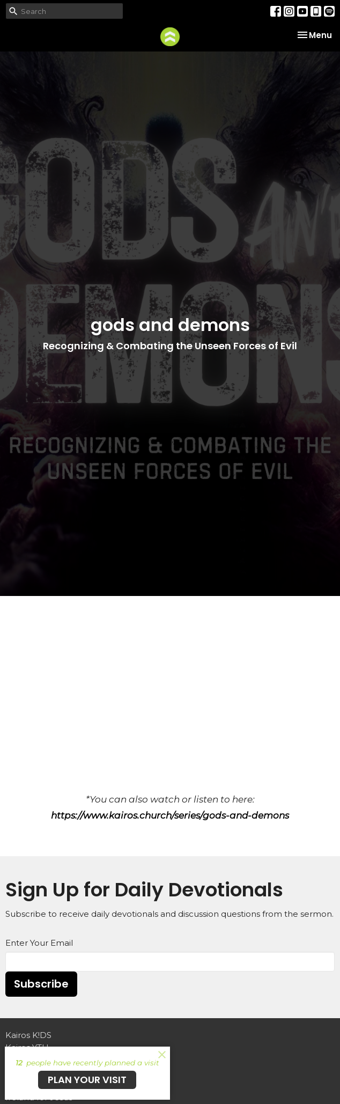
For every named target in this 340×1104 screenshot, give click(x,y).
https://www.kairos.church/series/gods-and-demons (170, 815)
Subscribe (41, 983)
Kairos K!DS (28, 1035)
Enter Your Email (39, 943)
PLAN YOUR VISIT (87, 1079)
